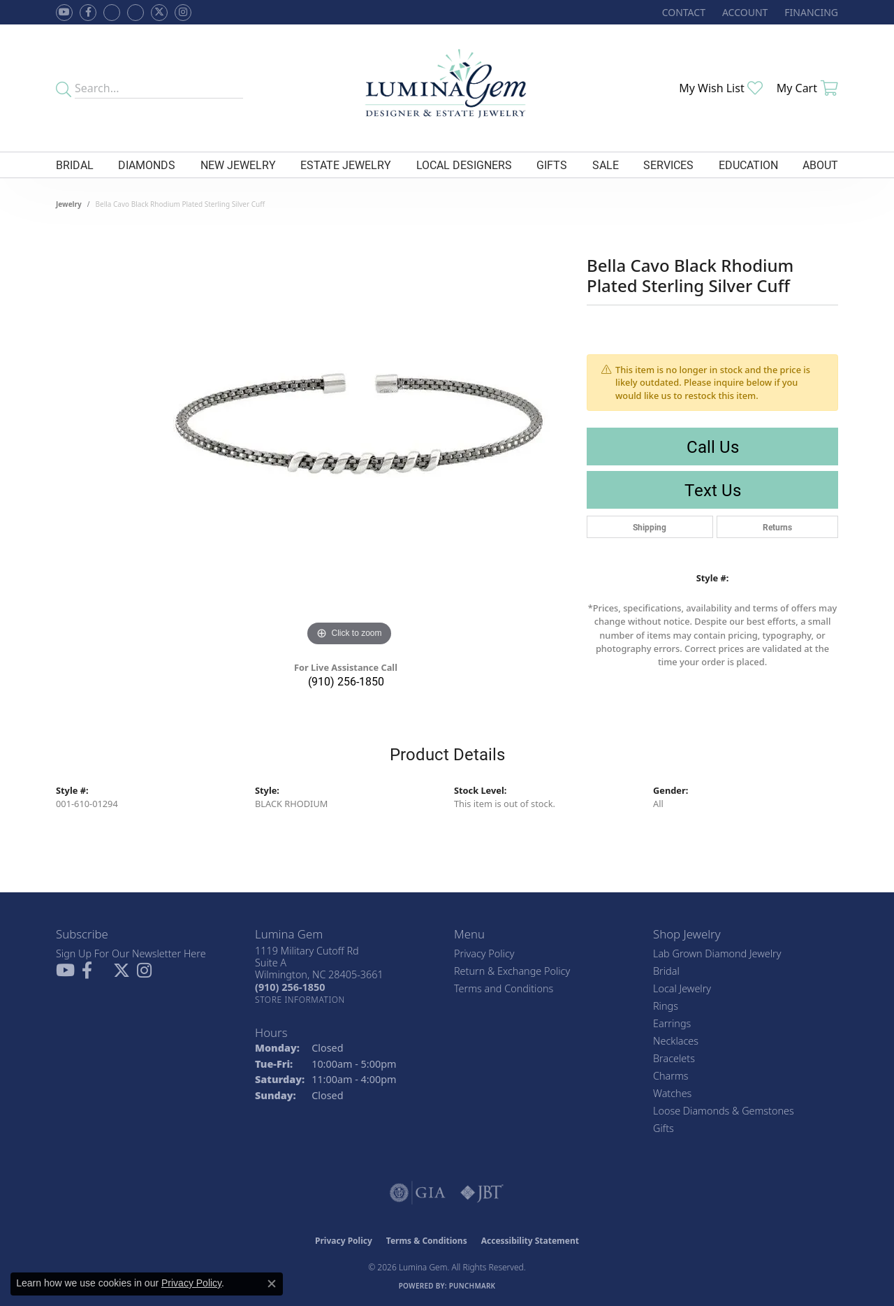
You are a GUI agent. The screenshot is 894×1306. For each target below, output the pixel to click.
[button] (743, 12)
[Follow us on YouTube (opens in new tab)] (64, 12)
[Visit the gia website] (418, 1192)
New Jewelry (238, 164)
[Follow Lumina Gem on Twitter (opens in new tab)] (159, 12)
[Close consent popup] (272, 1283)
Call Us (713, 446)
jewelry (69, 204)
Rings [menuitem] (665, 1006)
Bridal (75, 164)
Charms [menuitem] (671, 1075)
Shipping (649, 526)
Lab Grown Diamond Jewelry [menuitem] (717, 953)
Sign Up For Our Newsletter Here (131, 953)
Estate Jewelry (345, 164)
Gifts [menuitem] (663, 1128)
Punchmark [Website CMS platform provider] (472, 1286)
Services (668, 164)
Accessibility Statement (530, 1241)
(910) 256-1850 (346, 681)
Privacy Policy (484, 953)
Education (748, 164)
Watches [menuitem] (672, 1093)
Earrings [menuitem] (672, 1023)
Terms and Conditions (503, 988)
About (820, 164)
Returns (777, 526)
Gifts (551, 164)
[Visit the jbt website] (482, 1192)
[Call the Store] (290, 987)
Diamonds (146, 164)
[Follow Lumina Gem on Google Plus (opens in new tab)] (135, 12)
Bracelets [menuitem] (674, 1058)
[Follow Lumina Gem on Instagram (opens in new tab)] (183, 12)
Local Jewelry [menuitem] (682, 988)
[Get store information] (300, 1000)
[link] (682, 12)
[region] (349, 440)
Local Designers (464, 164)
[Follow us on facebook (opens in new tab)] (88, 12)
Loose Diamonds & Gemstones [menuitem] (723, 1110)
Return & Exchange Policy (512, 971)
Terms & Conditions (426, 1241)
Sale (605, 164)
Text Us (712, 490)
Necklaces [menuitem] (675, 1040)
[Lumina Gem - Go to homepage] (447, 88)
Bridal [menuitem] (666, 971)
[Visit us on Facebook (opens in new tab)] (111, 12)
